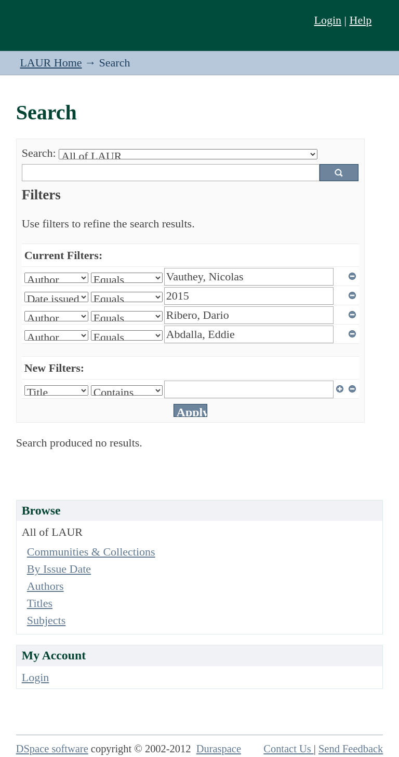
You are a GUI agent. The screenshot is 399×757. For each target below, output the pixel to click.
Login (328, 19)
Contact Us (288, 748)
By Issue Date (59, 568)
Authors (45, 585)
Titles (39, 603)
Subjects (46, 620)
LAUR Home (51, 62)
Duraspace (218, 748)
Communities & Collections (91, 551)
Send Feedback (350, 748)
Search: (39, 152)
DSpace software (52, 748)
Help (361, 19)
